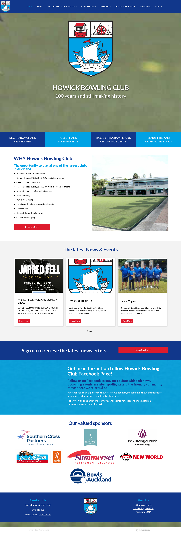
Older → (91, 331)
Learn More (32, 227)
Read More (23, 321)
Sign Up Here (143, 350)
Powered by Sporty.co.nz (38, 530)
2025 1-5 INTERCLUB (80, 301)
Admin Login (142, 530)
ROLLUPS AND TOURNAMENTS (67, 139)
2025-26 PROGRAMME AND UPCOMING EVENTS (113, 139)
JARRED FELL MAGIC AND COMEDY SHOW (37, 301)
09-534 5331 (38, 509)
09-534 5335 (45, 514)
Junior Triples (128, 301)
